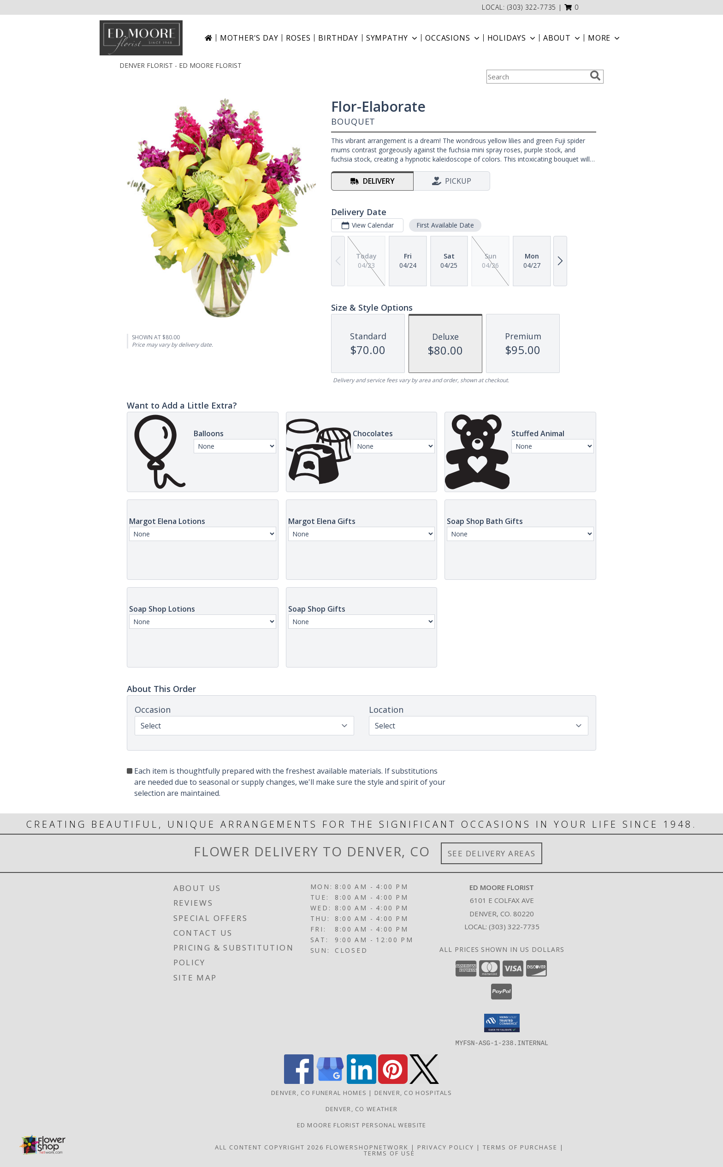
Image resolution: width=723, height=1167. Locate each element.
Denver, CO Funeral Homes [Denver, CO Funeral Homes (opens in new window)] (319, 1092)
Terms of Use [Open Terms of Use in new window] (389, 1153)
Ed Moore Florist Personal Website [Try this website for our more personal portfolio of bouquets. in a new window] (362, 1124)
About (562, 38)
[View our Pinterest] (393, 1081)
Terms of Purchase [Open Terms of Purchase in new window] (520, 1147)
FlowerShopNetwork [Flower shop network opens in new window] (367, 1147)
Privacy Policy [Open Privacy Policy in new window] (445, 1147)
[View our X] (424, 1081)
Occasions (453, 38)
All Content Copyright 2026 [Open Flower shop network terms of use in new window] (269, 1147)
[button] (571, 7)
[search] (595, 75)
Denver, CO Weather (361, 1108)
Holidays (512, 38)
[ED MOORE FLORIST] (141, 37)
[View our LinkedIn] (361, 1081)
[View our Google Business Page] (330, 1081)
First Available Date (445, 225)
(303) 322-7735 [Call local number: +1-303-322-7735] (532, 7)
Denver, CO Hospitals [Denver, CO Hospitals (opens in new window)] (413, 1092)
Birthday (338, 38)
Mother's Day (249, 38)
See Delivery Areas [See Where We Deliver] (492, 853)
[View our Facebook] (299, 1081)
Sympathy (392, 38)
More (605, 38)
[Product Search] (536, 76)
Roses (298, 38)
